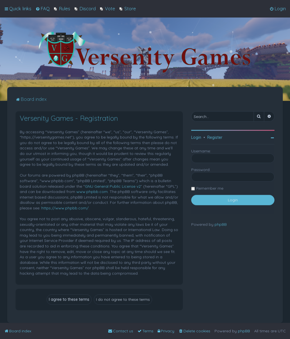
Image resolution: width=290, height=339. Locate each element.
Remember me (209, 187)
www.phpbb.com (92, 190)
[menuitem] (43, 8)
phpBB (221, 223)
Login (196, 136)
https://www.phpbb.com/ (65, 207)
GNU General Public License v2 (113, 185)
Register (214, 136)
